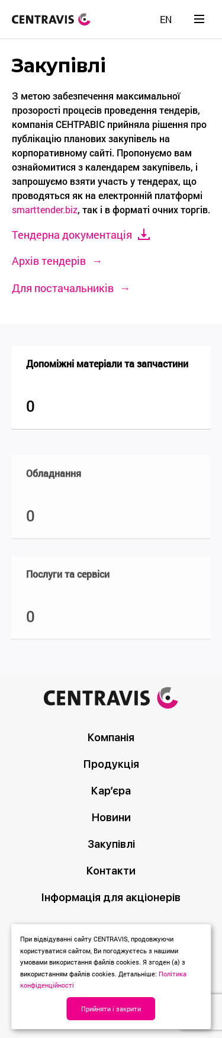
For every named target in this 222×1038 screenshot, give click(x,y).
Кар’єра (111, 790)
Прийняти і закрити (111, 1008)
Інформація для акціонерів (111, 897)
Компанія (111, 737)
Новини (111, 817)
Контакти (111, 870)
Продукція (111, 764)
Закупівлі (111, 844)
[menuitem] (166, 19)
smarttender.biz (45, 209)
